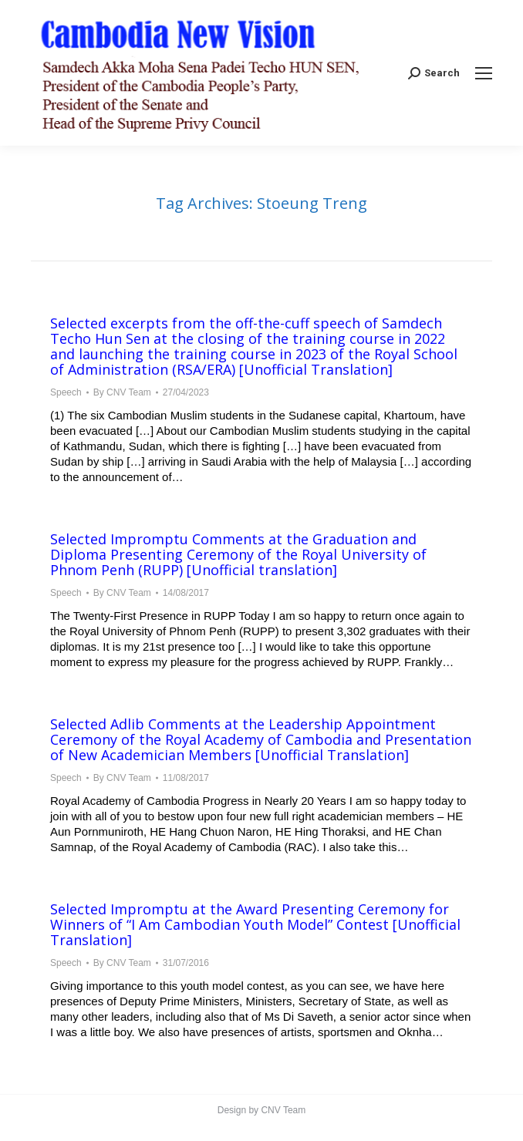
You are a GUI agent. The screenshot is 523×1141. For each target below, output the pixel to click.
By (122, 392)
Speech (66, 392)
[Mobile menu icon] (483, 73)
